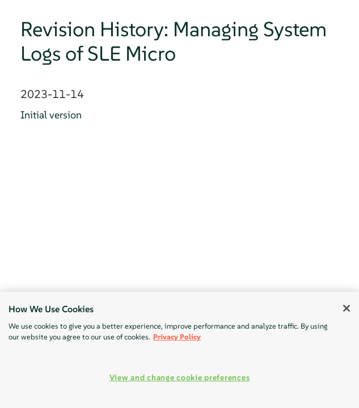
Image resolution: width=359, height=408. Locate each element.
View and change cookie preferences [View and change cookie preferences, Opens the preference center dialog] (179, 377)
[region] (179, 350)
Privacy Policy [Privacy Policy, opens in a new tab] (177, 337)
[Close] (346, 308)
